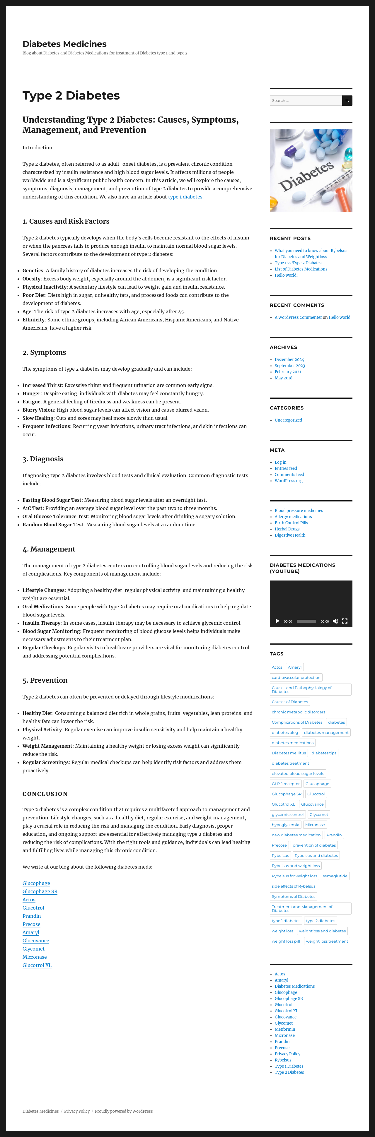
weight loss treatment (327, 941)
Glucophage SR (40, 891)
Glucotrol (33, 908)
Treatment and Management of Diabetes (302, 908)
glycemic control (288, 814)
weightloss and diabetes (322, 931)
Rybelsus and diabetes (316, 855)
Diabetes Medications (295, 986)
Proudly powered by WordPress (124, 1111)
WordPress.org (289, 480)
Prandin (32, 916)
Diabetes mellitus (289, 753)
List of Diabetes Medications (301, 269)
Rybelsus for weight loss (294, 876)
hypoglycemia (285, 824)
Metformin (285, 1029)
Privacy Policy (287, 1054)
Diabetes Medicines (65, 44)
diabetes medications (292, 742)
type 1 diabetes (185, 197)
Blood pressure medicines (299, 510)
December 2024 (289, 359)
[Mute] (335, 621)
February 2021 (288, 371)
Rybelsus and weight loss (296, 865)
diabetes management (326, 732)
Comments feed (289, 474)
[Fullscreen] (345, 621)
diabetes (336, 722)
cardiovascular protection (296, 677)
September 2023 (290, 365)
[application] (311, 604)
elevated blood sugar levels (298, 773)
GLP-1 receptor (286, 783)
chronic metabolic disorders (298, 712)
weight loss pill (286, 941)
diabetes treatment (290, 763)
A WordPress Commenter (298, 317)
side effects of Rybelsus (293, 886)
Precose (31, 924)
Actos (29, 900)
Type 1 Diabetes (289, 1066)
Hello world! (286, 275)
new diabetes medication (296, 835)
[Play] (277, 621)
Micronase (35, 957)
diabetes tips (324, 753)
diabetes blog (285, 732)
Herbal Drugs (287, 529)
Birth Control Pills (291, 522)
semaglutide (335, 876)
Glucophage (36, 883)
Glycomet (34, 949)
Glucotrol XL (37, 965)
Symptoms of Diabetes (293, 896)
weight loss (282, 931)
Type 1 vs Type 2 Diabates (298, 263)
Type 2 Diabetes (289, 1072)
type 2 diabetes (320, 920)
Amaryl (31, 932)
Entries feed (286, 468)
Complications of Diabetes (297, 722)
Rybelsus (280, 855)
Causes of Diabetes (290, 701)
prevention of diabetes (314, 845)
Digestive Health (290, 535)
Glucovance (36, 940)
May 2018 (283, 378)
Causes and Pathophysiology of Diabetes (301, 689)
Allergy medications (293, 516)
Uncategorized (288, 420)
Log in (281, 462)
